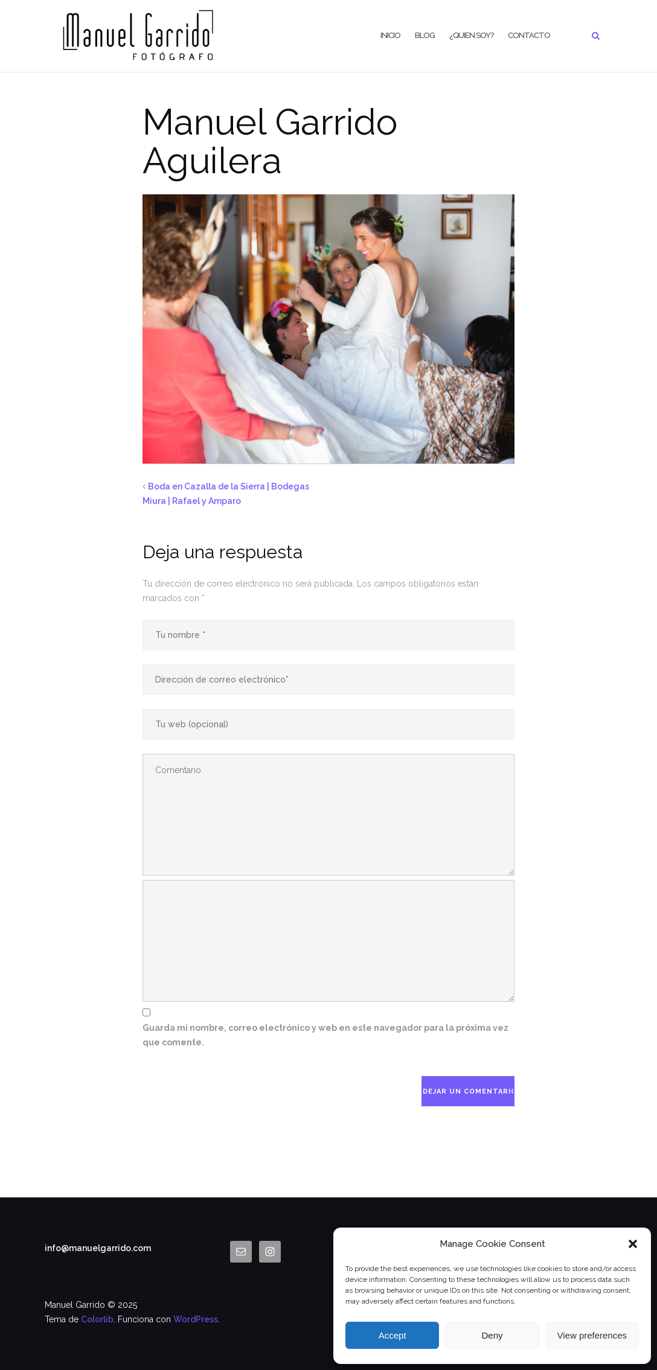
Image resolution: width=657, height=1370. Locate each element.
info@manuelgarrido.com (98, 1248)
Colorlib (97, 1319)
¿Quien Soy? (471, 35)
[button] (633, 1244)
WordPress (195, 1319)
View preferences (592, 1335)
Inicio (390, 35)
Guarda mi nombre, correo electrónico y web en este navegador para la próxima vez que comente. (325, 1035)
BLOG (425, 35)
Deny (491, 1335)
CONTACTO (529, 35)
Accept (392, 1335)
